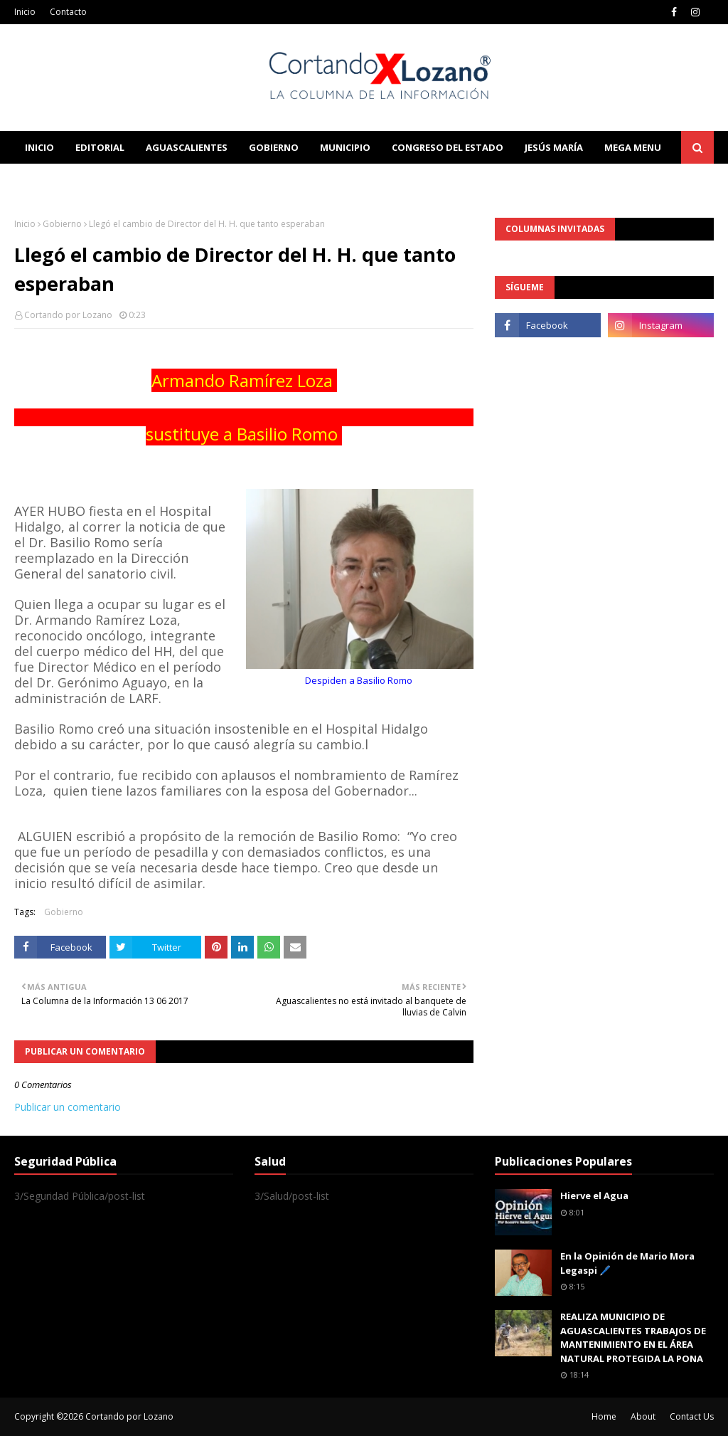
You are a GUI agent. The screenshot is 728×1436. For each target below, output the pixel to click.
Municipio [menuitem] (345, 147)
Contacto (68, 12)
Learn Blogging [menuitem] (66, 180)
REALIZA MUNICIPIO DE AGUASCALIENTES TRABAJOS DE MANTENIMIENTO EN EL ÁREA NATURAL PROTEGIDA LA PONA (633, 1337)
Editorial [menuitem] (99, 147)
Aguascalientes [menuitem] (187, 147)
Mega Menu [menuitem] (632, 147)
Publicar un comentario (67, 1107)
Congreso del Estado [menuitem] (447, 147)
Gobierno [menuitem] (274, 147)
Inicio (25, 12)
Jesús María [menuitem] (554, 147)
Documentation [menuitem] (170, 180)
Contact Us (692, 1416)
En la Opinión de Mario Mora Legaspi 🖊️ (627, 1263)
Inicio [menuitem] (39, 147)
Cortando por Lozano (68, 315)
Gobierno (62, 224)
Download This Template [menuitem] (310, 180)
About (643, 1416)
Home (604, 1416)
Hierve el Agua (594, 1195)
